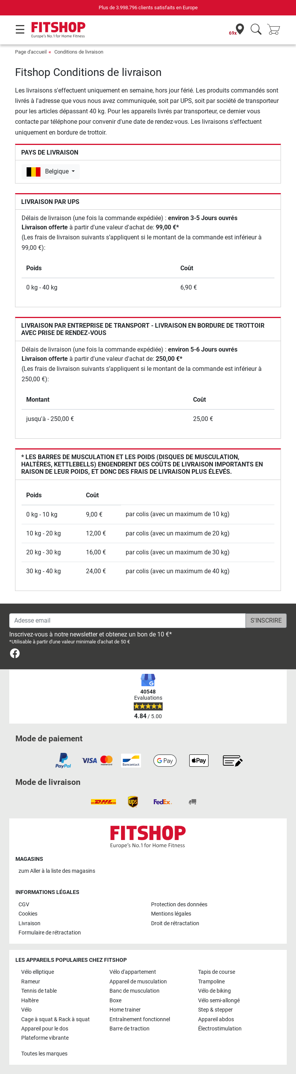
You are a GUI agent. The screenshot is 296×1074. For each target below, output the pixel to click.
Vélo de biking (214, 991)
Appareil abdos (216, 1019)
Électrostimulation (220, 1028)
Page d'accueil (31, 52)
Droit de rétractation (175, 923)
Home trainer (125, 1010)
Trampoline (211, 981)
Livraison (29, 923)
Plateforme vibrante (45, 1038)
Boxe (115, 1000)
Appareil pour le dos (44, 1028)
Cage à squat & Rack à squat (55, 1019)
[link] (15, 654)
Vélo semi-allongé (219, 1000)
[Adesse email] (127, 620)
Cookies (27, 914)
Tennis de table (39, 991)
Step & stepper (215, 1010)
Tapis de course (216, 972)
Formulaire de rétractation (49, 932)
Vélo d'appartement (132, 972)
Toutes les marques (44, 1053)
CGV (23, 904)
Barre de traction (129, 1028)
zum (56, 871)
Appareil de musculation (138, 981)
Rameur (30, 981)
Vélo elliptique (37, 972)
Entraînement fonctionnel (139, 1019)
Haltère (30, 1000)
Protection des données (179, 904)
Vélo (26, 1010)
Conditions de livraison (78, 52)
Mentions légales (171, 914)
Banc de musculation (134, 991)
